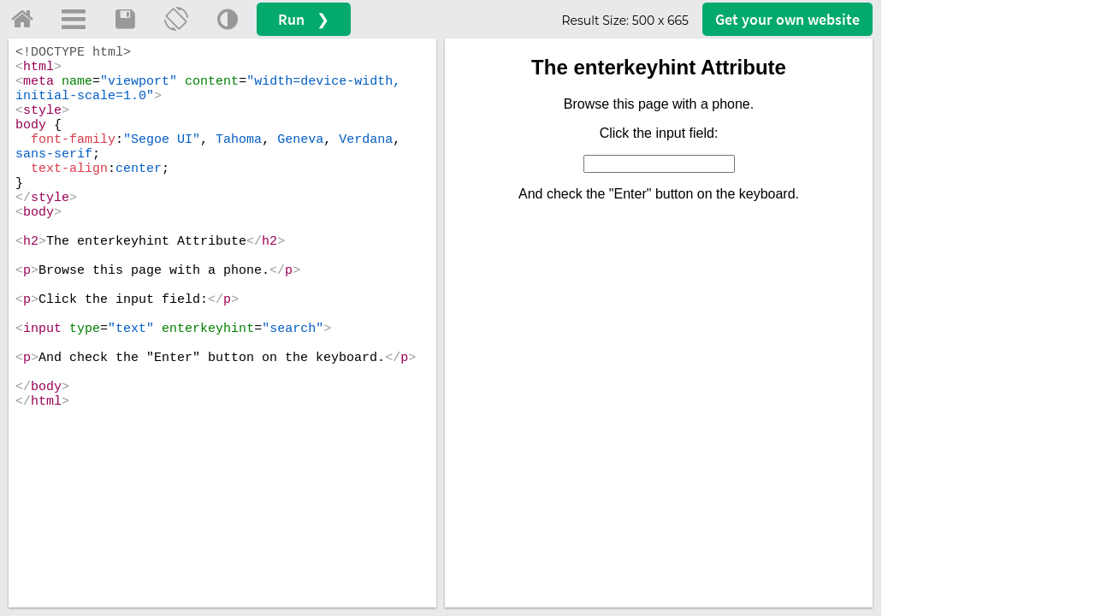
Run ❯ (303, 19)
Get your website (787, 19)
